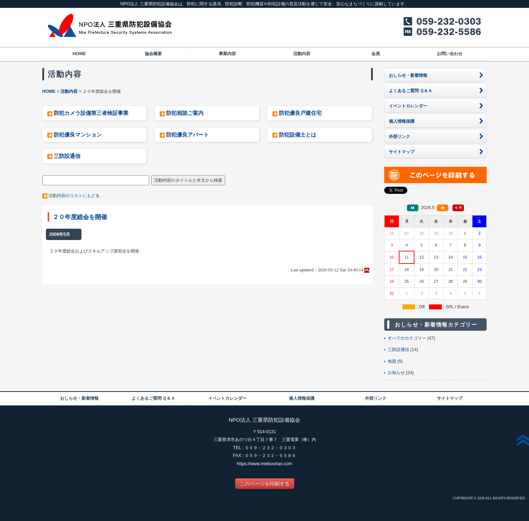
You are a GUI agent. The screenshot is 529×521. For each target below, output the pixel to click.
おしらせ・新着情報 (79, 398)
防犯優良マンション (78, 135)
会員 (375, 53)
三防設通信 (67, 156)
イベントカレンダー (227, 398)
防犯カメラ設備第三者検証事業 (91, 113)
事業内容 (227, 53)
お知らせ (396, 372)
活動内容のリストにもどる (74, 195)
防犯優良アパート (187, 135)
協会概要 (153, 53)
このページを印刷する (265, 484)
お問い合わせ (449, 53)
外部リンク (375, 398)
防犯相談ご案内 (184, 113)
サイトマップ (449, 398)
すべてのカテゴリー (407, 338)
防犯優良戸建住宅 (300, 113)
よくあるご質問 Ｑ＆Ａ (153, 398)
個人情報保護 (301, 398)
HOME (79, 53)
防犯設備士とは (297, 135)
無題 (392, 361)
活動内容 (301, 53)
